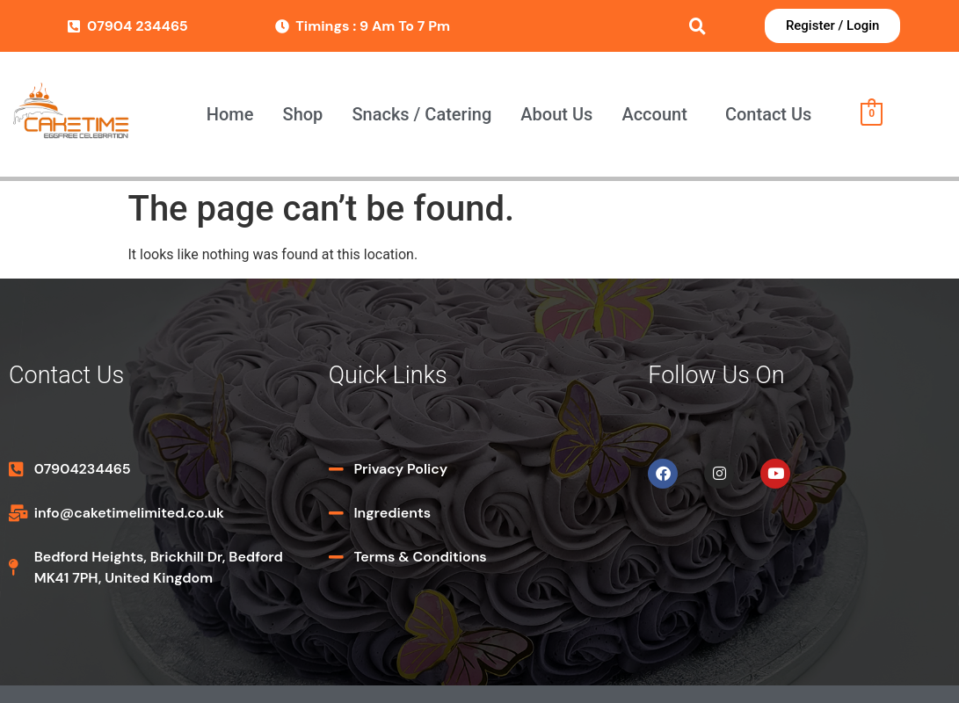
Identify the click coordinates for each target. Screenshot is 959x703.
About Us (556, 114)
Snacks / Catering (421, 114)
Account (654, 114)
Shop (303, 114)
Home (230, 114)
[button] (659, 114)
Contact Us (768, 114)
